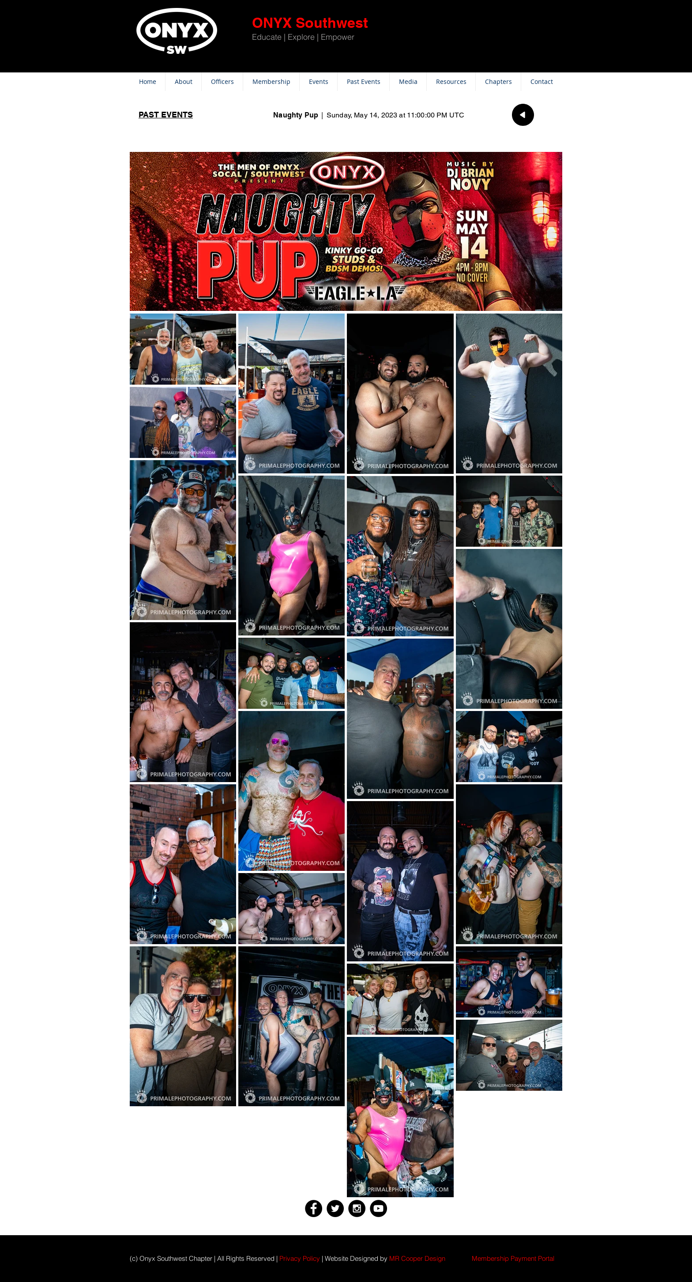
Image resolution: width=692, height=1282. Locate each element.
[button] (513, 1258)
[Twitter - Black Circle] (335, 1208)
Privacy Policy (299, 1258)
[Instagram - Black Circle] (356, 1208)
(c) (134, 1258)
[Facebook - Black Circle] (313, 1208)
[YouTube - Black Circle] (378, 1208)
